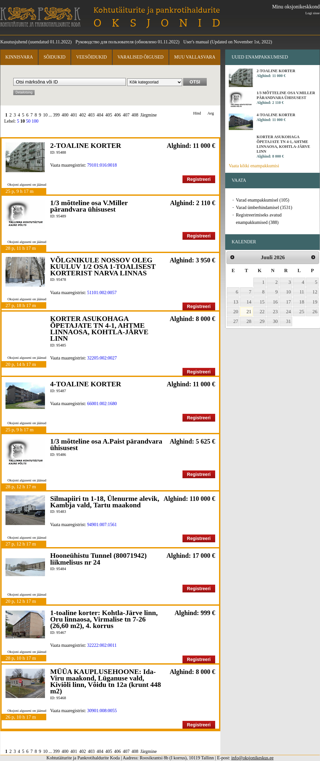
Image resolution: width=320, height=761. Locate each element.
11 (301, 291)
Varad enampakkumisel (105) (262, 200)
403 (91, 115)
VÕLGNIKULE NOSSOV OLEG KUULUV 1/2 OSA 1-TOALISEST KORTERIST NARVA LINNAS (103, 266)
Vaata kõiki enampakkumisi (254, 165)
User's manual (196, 41)
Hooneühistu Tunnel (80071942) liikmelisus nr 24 (98, 558)
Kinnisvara (19, 57)
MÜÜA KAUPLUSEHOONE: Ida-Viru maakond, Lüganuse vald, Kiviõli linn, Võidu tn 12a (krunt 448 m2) (105, 681)
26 (315, 311)
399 (56, 115)
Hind (197, 113)
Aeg (210, 113)
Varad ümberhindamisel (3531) (264, 207)
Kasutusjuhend (13, 41)
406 (117, 115)
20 (235, 311)
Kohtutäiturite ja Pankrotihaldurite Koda (40, 17)
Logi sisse (312, 13)
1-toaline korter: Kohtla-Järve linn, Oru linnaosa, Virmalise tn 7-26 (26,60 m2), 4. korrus (104, 619)
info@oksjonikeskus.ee (252, 757)
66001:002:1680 (102, 403)
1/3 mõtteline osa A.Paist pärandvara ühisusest (106, 444)
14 (249, 301)
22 (262, 311)
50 (28, 121)
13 (235, 301)
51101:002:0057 (101, 292)
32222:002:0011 (101, 645)
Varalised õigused (140, 57)
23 (275, 311)
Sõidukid (55, 57)
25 (301, 311)
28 (249, 321)
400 (65, 115)
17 (288, 301)
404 (100, 115)
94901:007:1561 (102, 524)
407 (126, 115)
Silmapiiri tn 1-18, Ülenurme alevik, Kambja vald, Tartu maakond (104, 501)
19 (315, 301)
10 (45, 115)
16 (275, 301)
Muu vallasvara (194, 57)
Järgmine (148, 115)
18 (301, 301)
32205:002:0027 (102, 358)
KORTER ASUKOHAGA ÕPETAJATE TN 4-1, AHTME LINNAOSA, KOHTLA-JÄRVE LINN (99, 328)
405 (108, 115)
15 (262, 301)
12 (315, 291)
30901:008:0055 (102, 710)
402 (82, 115)
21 (249, 311)
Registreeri (199, 179)
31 (288, 321)
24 (288, 311)
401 (74, 115)
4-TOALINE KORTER (85, 384)
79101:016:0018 (102, 165)
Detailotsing (24, 92)
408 (135, 115)
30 (275, 321)
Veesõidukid (91, 57)
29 (262, 321)
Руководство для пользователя (104, 41)
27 (235, 321)
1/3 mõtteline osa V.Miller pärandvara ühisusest (89, 206)
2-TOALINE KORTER (85, 145)
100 (35, 121)
